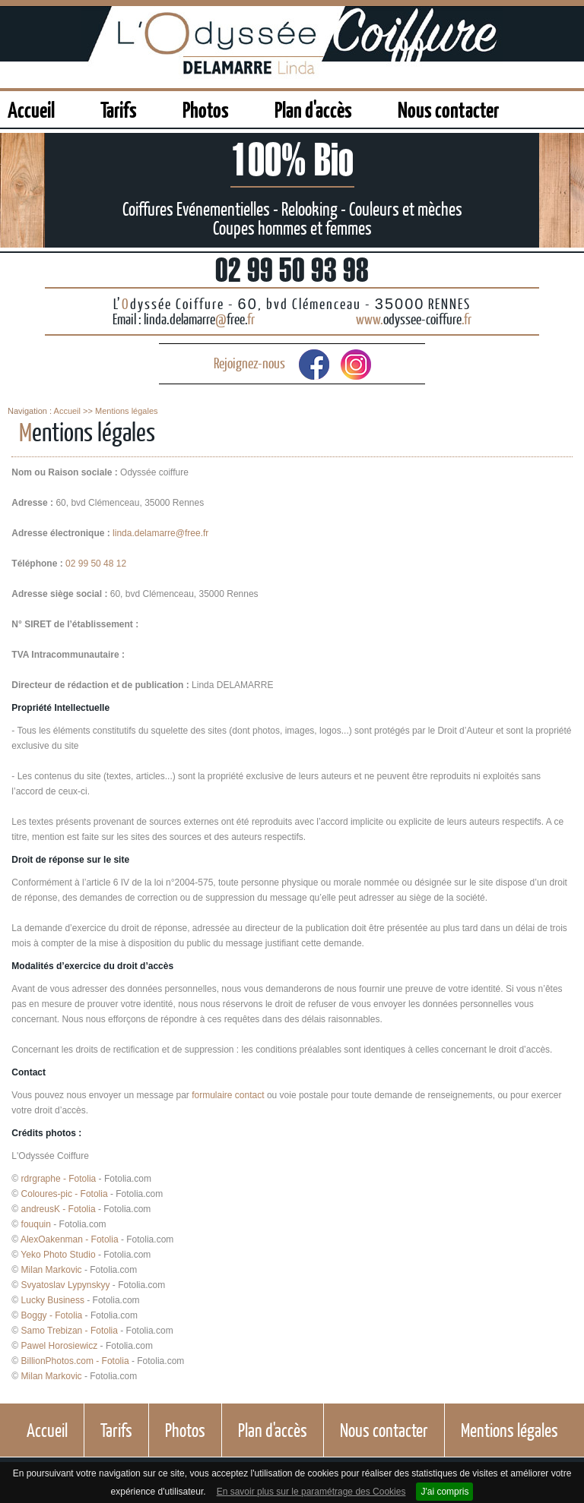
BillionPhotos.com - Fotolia (75, 1361)
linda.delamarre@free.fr (160, 533)
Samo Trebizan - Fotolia (69, 1330)
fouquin (36, 1224)
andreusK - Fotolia (58, 1209)
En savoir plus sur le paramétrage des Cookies (311, 1491)
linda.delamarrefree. (199, 318)
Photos (205, 109)
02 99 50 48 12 (95, 563)
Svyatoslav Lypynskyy (65, 1285)
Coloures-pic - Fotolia (64, 1194)
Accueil (31, 109)
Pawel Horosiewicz (59, 1345)
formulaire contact (228, 1095)
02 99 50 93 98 (292, 269)
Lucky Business (52, 1300)
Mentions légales (126, 410)
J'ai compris (444, 1491)
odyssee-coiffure (413, 318)
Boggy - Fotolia (52, 1315)
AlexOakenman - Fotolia (70, 1239)
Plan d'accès (313, 109)
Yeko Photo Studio (58, 1254)
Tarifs (118, 109)
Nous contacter (448, 109)
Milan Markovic (51, 1270)
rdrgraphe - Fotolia (59, 1178)
